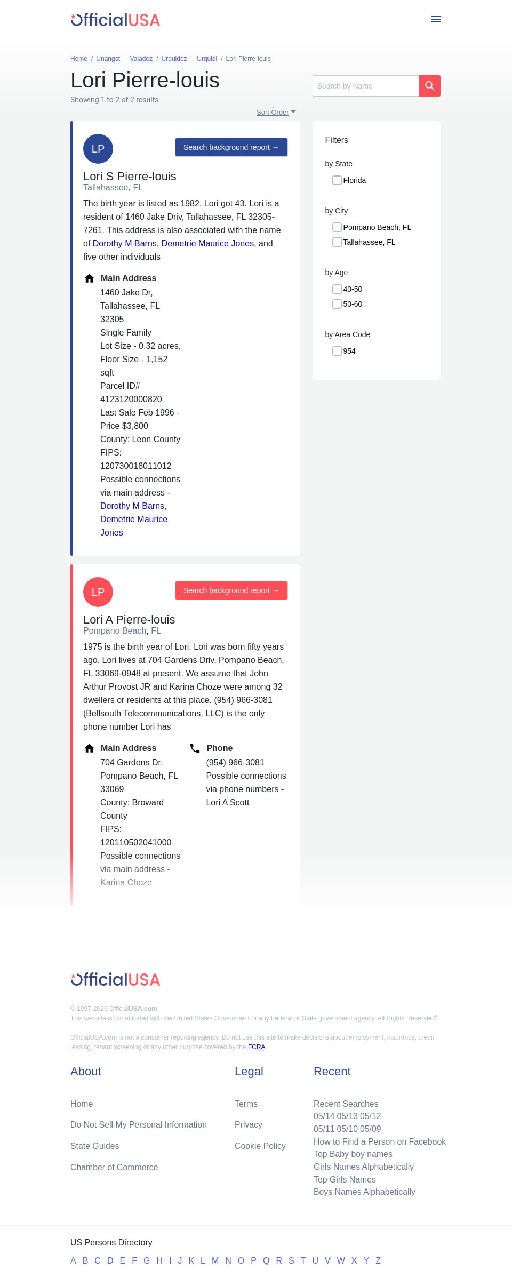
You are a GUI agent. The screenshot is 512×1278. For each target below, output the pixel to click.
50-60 (353, 304)
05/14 (322, 1115)
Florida (354, 180)
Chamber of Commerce (114, 1166)
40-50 (353, 289)
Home (81, 1102)
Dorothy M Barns (125, 243)
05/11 (322, 1127)
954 (349, 351)
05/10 (346, 1127)
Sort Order (273, 112)
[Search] (366, 86)
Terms (246, 1102)
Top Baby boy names (351, 1153)
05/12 (369, 1115)
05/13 (346, 1115)
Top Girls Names (343, 1179)
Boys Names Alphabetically (363, 1191)
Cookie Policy (260, 1144)
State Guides (95, 1144)
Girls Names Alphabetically (362, 1166)
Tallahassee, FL (369, 242)
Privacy (248, 1123)
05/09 (369, 1127)
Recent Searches (345, 1102)
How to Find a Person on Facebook (379, 1140)
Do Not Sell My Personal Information (139, 1123)
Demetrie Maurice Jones (208, 243)
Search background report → (231, 147)
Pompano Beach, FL (377, 227)
